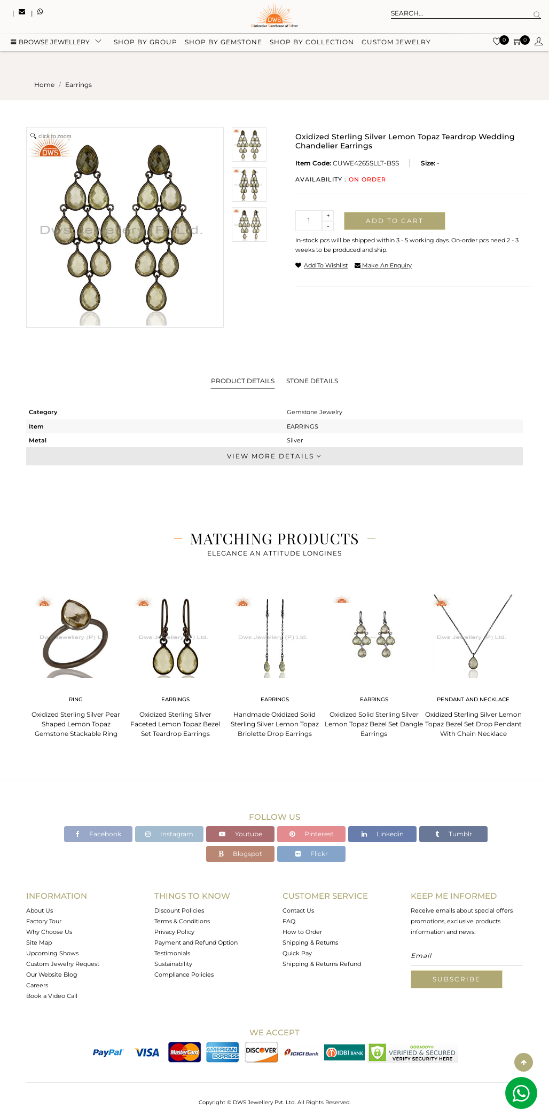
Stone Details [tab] (312, 381)
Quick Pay (297, 953)
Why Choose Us (49, 932)
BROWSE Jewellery (50, 44)
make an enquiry (383, 265)
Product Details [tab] (242, 381)
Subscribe (457, 979)
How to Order (302, 932)
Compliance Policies (184, 974)
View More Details (274, 456)
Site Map (39, 942)
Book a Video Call (51, 996)
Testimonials (172, 953)
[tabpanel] (76, 662)
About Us (39, 910)
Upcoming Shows (52, 953)
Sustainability (173, 964)
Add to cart (394, 221)
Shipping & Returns (310, 942)
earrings (78, 85)
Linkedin (383, 834)
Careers (37, 985)
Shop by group (145, 44)
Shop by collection (312, 44)
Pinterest (311, 834)
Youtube (240, 834)
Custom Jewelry (396, 44)
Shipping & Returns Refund (322, 964)
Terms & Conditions (182, 921)
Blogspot (240, 854)
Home (44, 85)
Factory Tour (43, 921)
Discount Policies (179, 910)
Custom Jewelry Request (62, 964)
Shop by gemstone (223, 44)
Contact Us (298, 910)
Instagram (169, 834)
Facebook (98, 834)
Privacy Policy (174, 932)
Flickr (311, 854)
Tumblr (453, 834)
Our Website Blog (51, 974)
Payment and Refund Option (196, 942)
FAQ (289, 921)
